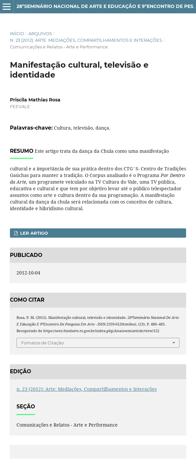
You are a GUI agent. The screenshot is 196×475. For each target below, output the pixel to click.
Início (17, 33)
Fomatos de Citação (42, 342)
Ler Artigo (33, 233)
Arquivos (40, 33)
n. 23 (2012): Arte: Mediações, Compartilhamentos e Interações (86, 40)
